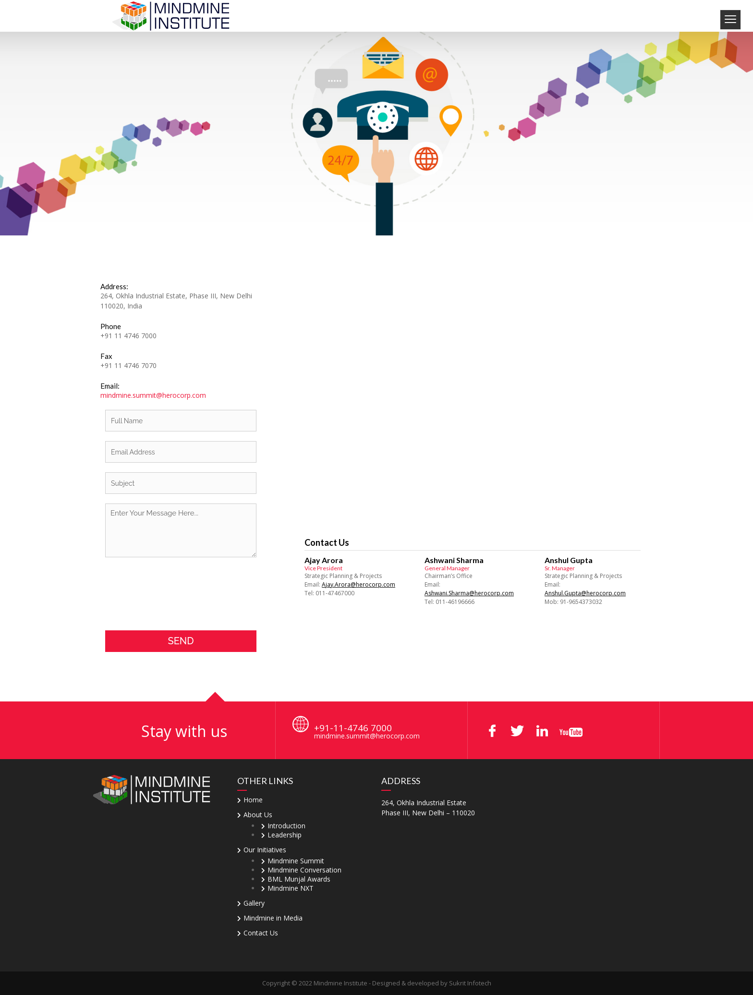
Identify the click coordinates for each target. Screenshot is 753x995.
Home (253, 799)
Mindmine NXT (290, 888)
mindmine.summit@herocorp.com (153, 395)
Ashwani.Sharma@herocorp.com (469, 593)
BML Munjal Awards (298, 879)
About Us (257, 814)
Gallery (254, 903)
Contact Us (260, 932)
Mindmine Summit (295, 860)
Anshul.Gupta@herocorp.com (585, 593)
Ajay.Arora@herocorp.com (358, 584)
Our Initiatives (264, 849)
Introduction (286, 825)
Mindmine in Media (273, 917)
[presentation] (178, 594)
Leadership (284, 834)
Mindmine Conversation (304, 869)
